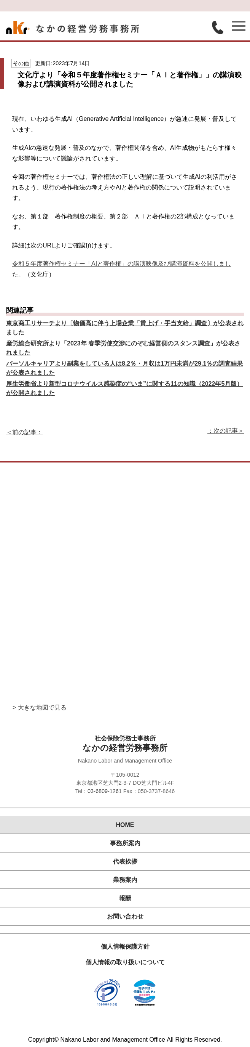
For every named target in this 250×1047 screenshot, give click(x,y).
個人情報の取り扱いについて (125, 962)
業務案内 (125, 880)
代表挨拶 (125, 861)
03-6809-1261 (105, 791)
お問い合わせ (125, 916)
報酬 (125, 898)
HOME (125, 825)
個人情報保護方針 (125, 946)
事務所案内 (125, 843)
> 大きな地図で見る (40, 707)
